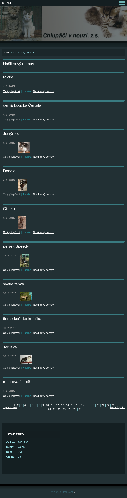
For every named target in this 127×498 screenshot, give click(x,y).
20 (97, 405)
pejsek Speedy (16, 246)
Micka (8, 77)
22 (108, 405)
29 (74, 409)
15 (72, 405)
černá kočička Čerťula (22, 105)
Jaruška (10, 347)
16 (77, 405)
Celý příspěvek (11, 91)
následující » (117, 407)
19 (92, 405)
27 (64, 409)
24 (49, 409)
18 (87, 405)
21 (102, 405)
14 (67, 405)
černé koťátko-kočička (22, 319)
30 (79, 409)
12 (57, 405)
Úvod (7, 52)
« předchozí (10, 407)
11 (52, 405)
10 (47, 405)
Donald (9, 171)
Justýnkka (11, 134)
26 (59, 409)
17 (82, 405)
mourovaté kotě (16, 382)
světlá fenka (13, 284)
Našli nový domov (43, 91)
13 (62, 405)
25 (54, 409)
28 (69, 409)
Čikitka (9, 208)
